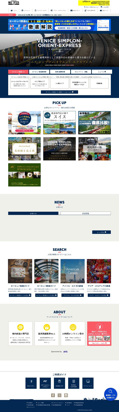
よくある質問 (105, 7)
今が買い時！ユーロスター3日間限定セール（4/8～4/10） (40, 15)
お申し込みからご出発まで (45, 386)
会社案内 (30, 402)
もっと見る (101, 232)
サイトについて (88, 386)
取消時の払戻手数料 (74, 386)
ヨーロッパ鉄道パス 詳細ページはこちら (59, 92)
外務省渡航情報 (79, 405)
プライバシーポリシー (58, 402)
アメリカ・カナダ (41, 10)
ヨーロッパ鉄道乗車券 (39, 72)
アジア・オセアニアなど (60, 10)
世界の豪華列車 (91, 10)
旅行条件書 (30, 405)
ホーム (15, 10)
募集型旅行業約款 (79, 402)
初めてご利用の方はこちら (92, 7)
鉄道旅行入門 (59, 386)
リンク (68, 405)
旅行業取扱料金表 (57, 405)
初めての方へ (31, 386)
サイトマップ (31, 407)
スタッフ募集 (40, 402)
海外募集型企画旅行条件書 (43, 405)
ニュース (102, 72)
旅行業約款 (69, 402)
